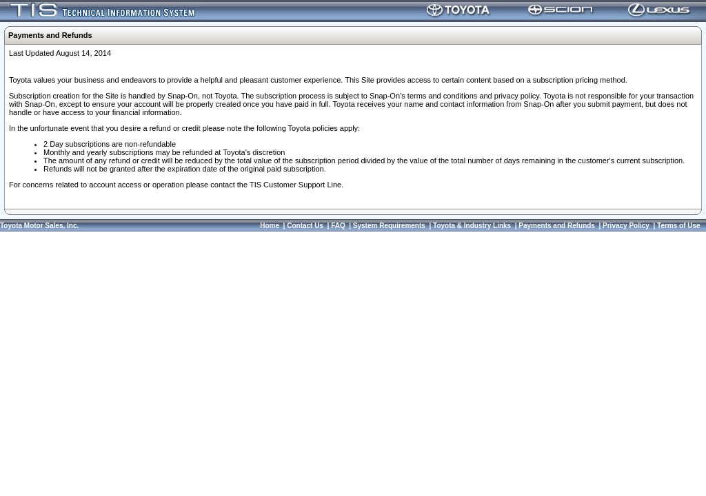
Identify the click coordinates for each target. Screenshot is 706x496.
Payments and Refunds (556, 225)
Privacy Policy (626, 225)
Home (269, 225)
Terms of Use (678, 225)
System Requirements (389, 225)
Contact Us (305, 225)
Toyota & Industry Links (472, 225)
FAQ (338, 225)
